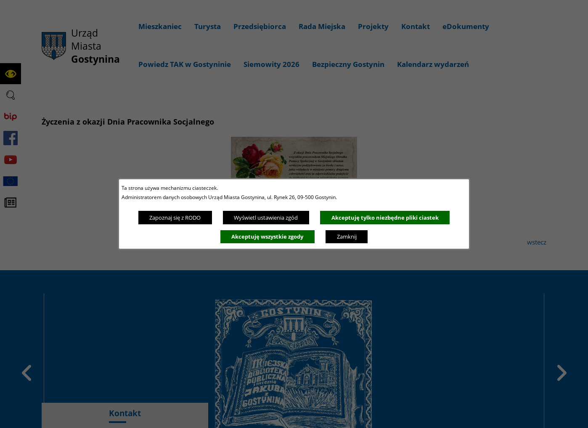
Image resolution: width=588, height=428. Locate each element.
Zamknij (347, 236)
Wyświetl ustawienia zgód (266, 217)
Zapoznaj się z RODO (175, 217)
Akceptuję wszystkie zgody (267, 236)
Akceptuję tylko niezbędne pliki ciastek (385, 217)
